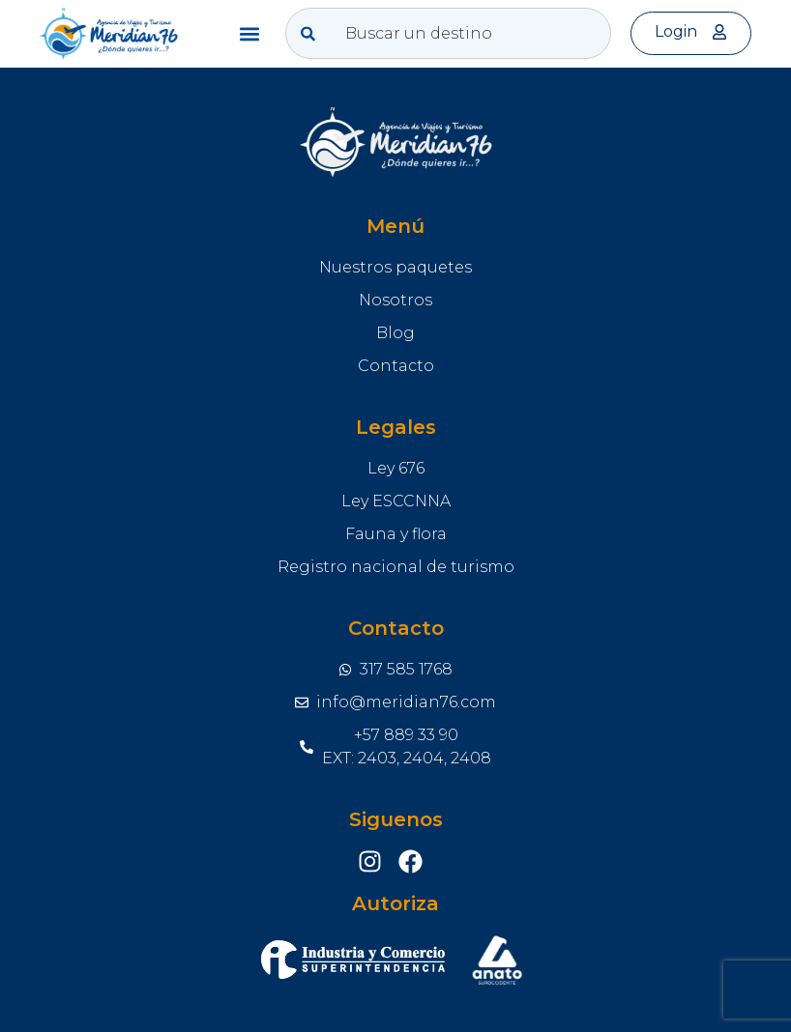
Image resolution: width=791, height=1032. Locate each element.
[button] (250, 33)
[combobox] (448, 33)
